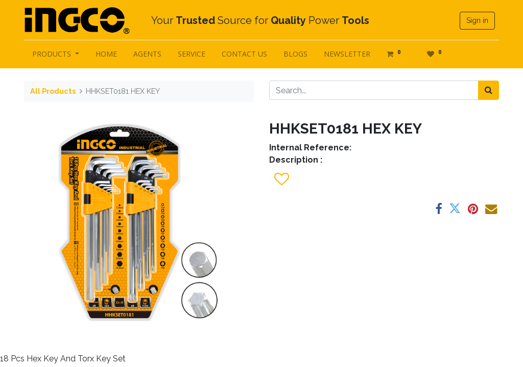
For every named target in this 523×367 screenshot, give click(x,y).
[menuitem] (106, 53)
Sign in (477, 20)
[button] (281, 179)
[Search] (488, 90)
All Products (53, 91)
